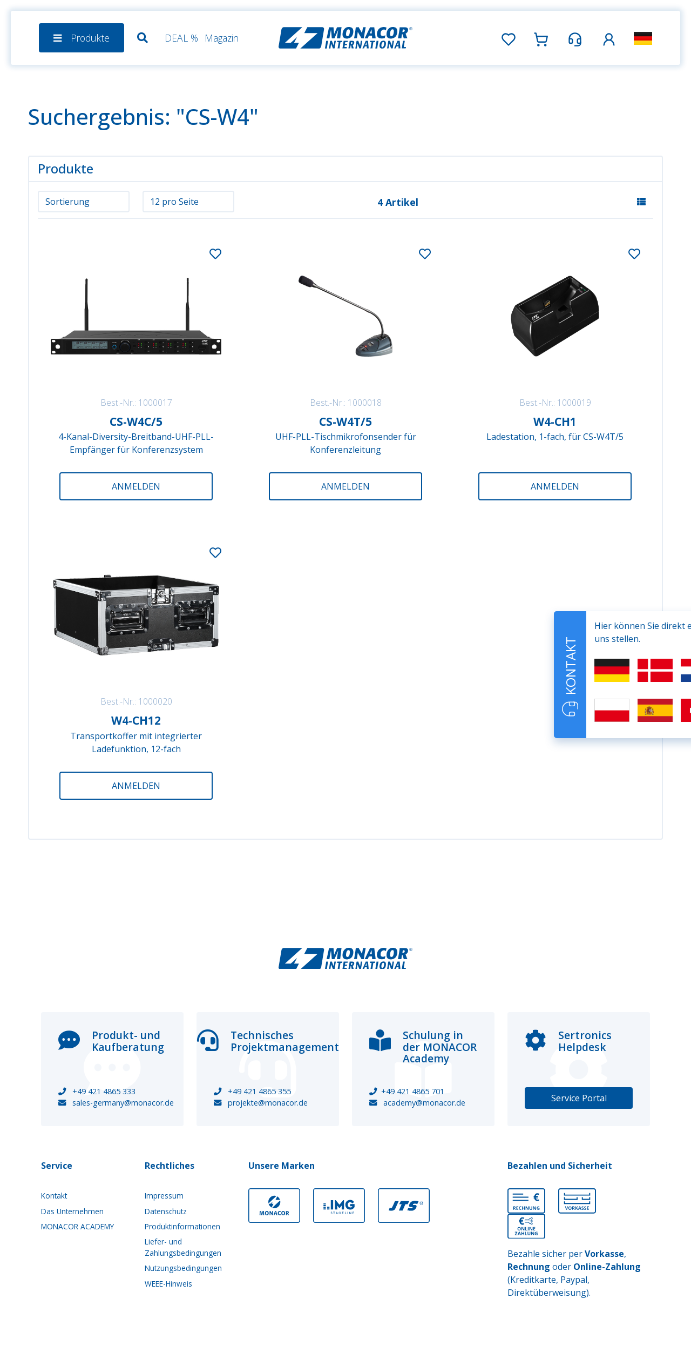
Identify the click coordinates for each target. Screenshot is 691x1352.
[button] (609, 37)
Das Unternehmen (72, 1211)
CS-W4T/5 (345, 421)
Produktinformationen (182, 1226)
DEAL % (181, 37)
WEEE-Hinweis (168, 1284)
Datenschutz (166, 1211)
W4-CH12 (136, 720)
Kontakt (54, 1195)
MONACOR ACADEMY (77, 1226)
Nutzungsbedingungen (183, 1268)
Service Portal (579, 1098)
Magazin (222, 37)
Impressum (164, 1195)
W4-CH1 (555, 421)
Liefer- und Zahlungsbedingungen (183, 1246)
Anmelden (136, 486)
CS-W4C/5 (136, 421)
